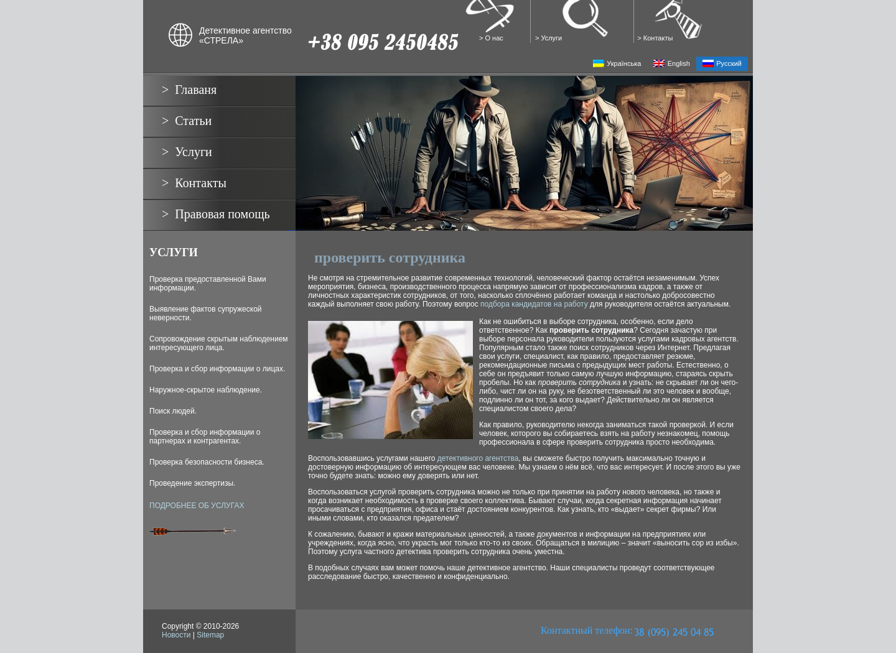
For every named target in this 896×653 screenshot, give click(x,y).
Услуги (552, 38)
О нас (495, 38)
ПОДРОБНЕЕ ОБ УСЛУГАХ (196, 505)
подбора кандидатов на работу (534, 304)
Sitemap (210, 635)
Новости (176, 635)
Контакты (658, 38)
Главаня (196, 89)
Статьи (193, 120)
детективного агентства (478, 458)
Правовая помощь (222, 214)
